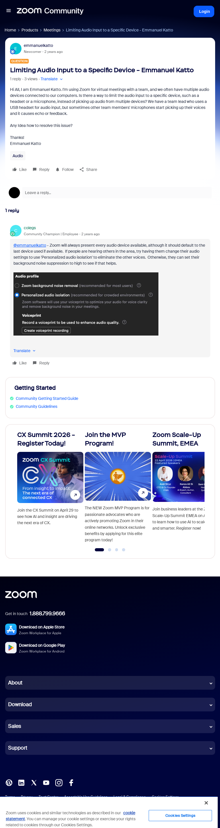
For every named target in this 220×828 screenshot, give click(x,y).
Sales (14, 726)
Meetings (52, 30)
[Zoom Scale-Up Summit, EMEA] (185, 489)
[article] (110, 296)
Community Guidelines (36, 406)
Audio (18, 155)
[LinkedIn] (21, 782)
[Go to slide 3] (116, 549)
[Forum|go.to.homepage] (50, 11)
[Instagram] (58, 782)
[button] (8, 11)
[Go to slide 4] (123, 549)
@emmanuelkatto (29, 245)
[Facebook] (71, 782)
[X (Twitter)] (34, 782)
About (15, 682)
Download (20, 704)
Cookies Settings (180, 815)
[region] (109, 812)
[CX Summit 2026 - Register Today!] (50, 489)
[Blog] (9, 782)
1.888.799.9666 (47, 613)
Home (10, 30)
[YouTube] (46, 782)
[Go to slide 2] (109, 549)
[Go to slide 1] (99, 549)
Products (29, 30)
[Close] (206, 803)
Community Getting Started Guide (47, 398)
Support (17, 748)
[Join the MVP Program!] (118, 489)
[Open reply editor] (110, 192)
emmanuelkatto (38, 45)
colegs (30, 227)
